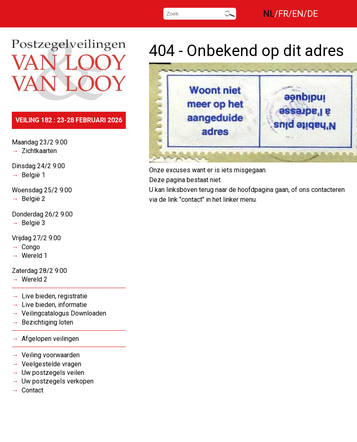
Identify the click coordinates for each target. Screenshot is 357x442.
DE (312, 14)
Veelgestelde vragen (51, 364)
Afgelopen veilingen (50, 339)
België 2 (33, 199)
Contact (32, 390)
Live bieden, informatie (54, 305)
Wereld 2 (34, 279)
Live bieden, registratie (54, 296)
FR (283, 14)
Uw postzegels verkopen (58, 381)
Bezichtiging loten (47, 322)
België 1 (33, 175)
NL (268, 14)
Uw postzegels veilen (53, 373)
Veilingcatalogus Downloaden (64, 313)
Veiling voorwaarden (51, 355)
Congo (31, 247)
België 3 (33, 223)
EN (297, 14)
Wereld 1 (34, 255)
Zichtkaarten (39, 151)
